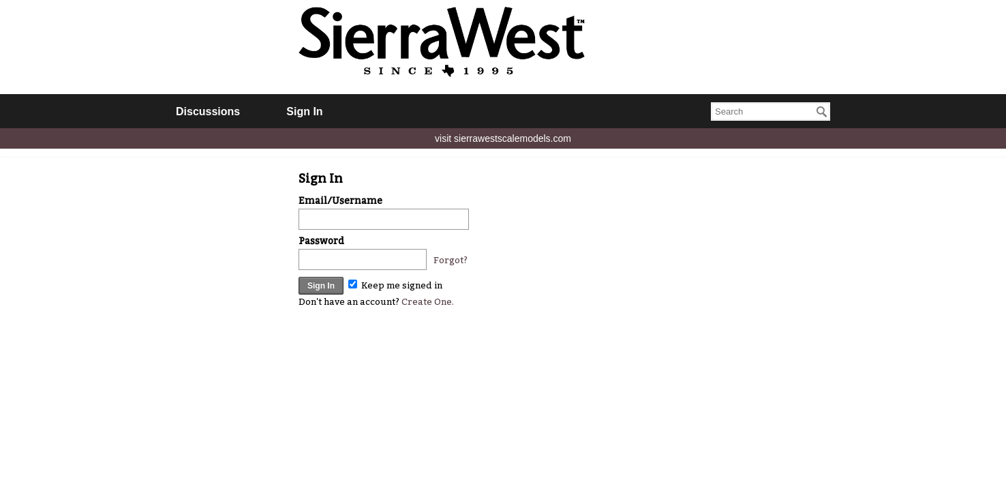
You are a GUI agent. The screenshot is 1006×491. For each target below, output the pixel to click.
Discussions (208, 111)
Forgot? (450, 260)
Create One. (427, 302)
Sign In (304, 111)
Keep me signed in (395, 285)
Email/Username (340, 201)
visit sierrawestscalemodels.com (503, 138)
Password (321, 241)
